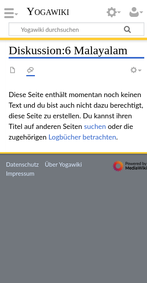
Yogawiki (48, 11)
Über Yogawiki (63, 164)
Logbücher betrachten (82, 136)
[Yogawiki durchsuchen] (76, 29)
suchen (95, 126)
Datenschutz (22, 164)
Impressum (20, 173)
